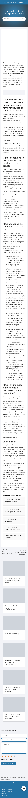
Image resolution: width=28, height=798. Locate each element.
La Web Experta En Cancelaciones (14, 2)
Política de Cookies (6, 791)
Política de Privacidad (7, 789)
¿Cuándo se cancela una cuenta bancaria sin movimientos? (7, 552)
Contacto (4, 795)
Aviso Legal (4, 793)
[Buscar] (22, 18)
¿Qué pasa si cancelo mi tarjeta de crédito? (20, 552)
